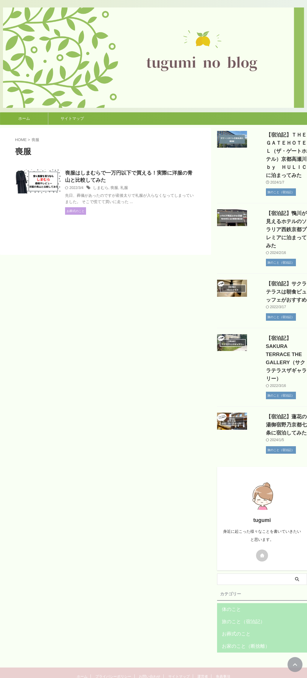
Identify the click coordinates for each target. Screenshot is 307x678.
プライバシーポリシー (113, 644)
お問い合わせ (149, 644)
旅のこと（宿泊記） (239, 589)
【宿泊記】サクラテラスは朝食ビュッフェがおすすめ (278, 275)
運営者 (202, 644)
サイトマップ (72, 118)
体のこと (229, 577)
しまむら (114, 189)
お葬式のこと (233, 601)
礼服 (136, 189)
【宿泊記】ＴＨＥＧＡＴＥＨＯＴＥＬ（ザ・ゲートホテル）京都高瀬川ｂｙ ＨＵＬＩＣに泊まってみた (278, 151)
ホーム (24, 118)
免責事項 (223, 644)
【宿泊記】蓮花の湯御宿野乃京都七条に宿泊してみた (278, 392)
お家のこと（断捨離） (241, 614)
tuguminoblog (154, 658)
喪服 (127, 189)
